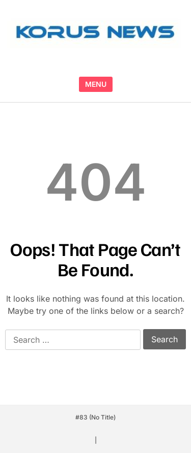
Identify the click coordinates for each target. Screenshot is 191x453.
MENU (95, 84)
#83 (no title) (95, 417)
